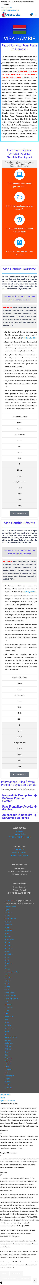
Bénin (7, 933)
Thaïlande (8, 1070)
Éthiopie (7, 981)
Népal (7, 1031)
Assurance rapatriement (19, 855)
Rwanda (7, 1055)
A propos (19, 831)
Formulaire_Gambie (28, 338)
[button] (19, 798)
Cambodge (8, 945)
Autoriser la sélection (9, 1278)
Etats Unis (8, 978)
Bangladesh (9, 930)
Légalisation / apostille (19, 852)
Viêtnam (8, 1082)
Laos (6, 1013)
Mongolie (8, 1025)
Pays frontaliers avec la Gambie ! (17, 808)
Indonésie (8, 1005)
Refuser (4, 1273)
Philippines (8, 1049)
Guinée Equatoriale (11, 999)
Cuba (6, 966)
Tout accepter (24, 1278)
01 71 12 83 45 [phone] (6, 7)
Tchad (7, 1067)
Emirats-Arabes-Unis (12, 972)
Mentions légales (19, 834)
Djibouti (7, 969)
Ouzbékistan (9, 1043)
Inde (6, 1002)
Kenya (7, 1010)
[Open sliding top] (19, 2)
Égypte (7, 975)
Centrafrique (9, 954)
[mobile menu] (36, 15)
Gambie (7, 987)
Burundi (7, 942)
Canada (7, 951)
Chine (7, 957)
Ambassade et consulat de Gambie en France (17, 816)
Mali (6, 1019)
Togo (6, 1073)
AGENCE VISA (9, 901)
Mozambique (9, 1028)
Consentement (5, 1095)
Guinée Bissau (10, 993)
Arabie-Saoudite (10, 919)
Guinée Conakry (10, 996)
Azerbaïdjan (9, 924)
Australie (8, 921)
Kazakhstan (9, 1007)
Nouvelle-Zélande (11, 1037)
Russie (7, 1052)
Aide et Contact (11, 907)
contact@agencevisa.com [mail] (10, 10)
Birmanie (8, 936)
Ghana (7, 990)
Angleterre (8, 913)
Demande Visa (19, 849)
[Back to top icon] (35, 1280)
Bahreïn (7, 927)
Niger (6, 1034)
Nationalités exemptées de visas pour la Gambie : (17, 798)
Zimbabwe (8, 1088)
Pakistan (8, 1046)
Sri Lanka (8, 1061)
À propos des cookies (7, 1101)
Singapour (8, 1058)
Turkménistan (9, 1076)
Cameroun (8, 948)
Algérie (7, 910)
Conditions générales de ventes (19, 837)
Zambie (7, 1085)
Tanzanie (8, 1064)
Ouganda (8, 1040)
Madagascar (9, 1016)
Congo (7, 960)
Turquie (7, 1079)
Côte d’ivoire (9, 963)
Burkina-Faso (9, 939)
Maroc (7, 1022)
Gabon (7, 984)
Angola (7, 916)
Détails (2, 1098)
